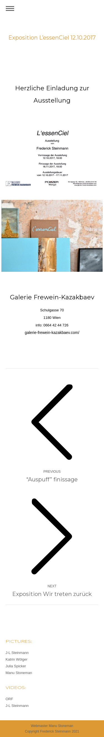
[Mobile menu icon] (10, 8)
